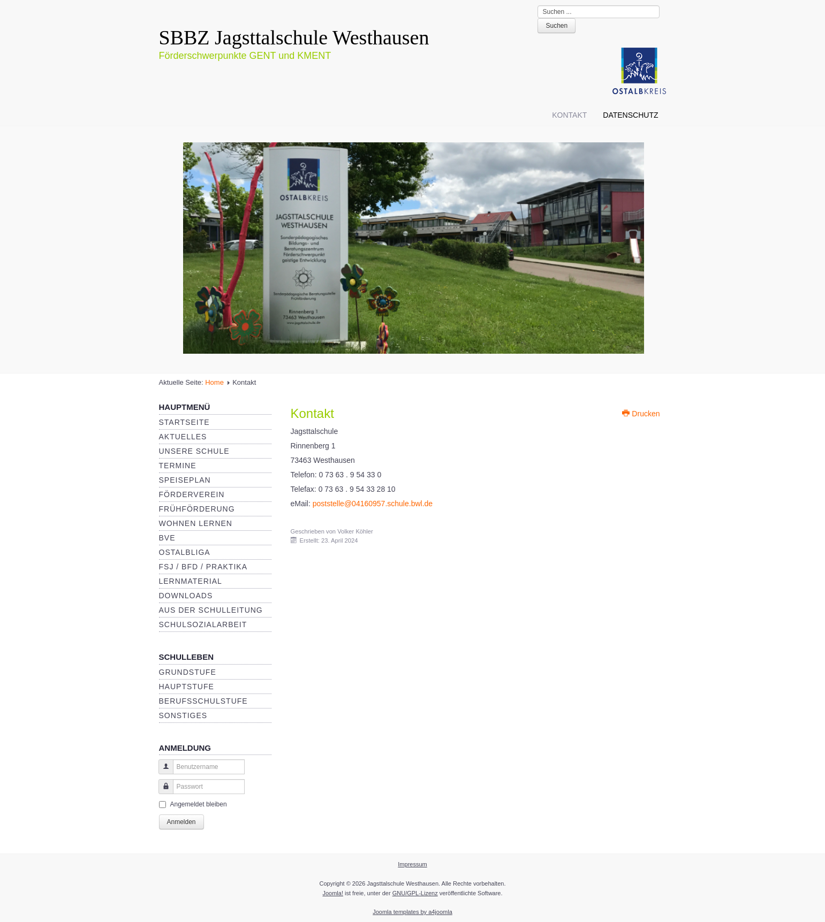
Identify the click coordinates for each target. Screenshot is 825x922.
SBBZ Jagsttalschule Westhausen (294, 37)
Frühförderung (197, 509)
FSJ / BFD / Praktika (203, 566)
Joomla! (332, 893)
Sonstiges (183, 715)
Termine (177, 465)
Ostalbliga (184, 552)
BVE (167, 538)
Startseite (184, 422)
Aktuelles (183, 436)
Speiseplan (185, 480)
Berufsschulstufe (203, 701)
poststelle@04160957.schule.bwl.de (373, 503)
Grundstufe (187, 672)
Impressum (412, 864)
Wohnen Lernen (195, 523)
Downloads (186, 595)
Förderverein (192, 494)
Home (214, 382)
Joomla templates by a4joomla (412, 912)
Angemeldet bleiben (198, 804)
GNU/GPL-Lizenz (415, 893)
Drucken (641, 413)
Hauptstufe (186, 686)
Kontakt (569, 115)
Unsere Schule (194, 451)
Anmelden (181, 822)
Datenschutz (630, 115)
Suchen (556, 25)
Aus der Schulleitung (211, 610)
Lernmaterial (190, 581)
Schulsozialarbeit (203, 624)
